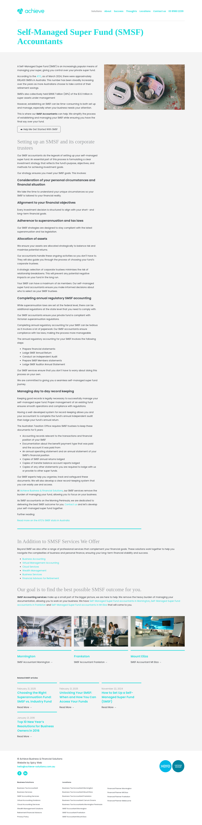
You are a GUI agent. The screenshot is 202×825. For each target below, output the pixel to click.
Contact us (159, 11)
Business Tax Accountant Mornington (77, 788)
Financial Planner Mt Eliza (117, 792)
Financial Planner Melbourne (119, 800)
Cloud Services (30, 566)
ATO (39, 76)
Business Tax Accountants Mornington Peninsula (82, 804)
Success (118, 11)
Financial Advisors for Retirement (40, 578)
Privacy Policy (23, 816)
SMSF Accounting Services (28, 796)
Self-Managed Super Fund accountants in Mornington (120, 601)
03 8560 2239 (176, 11)
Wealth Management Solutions (30, 808)
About (107, 11)
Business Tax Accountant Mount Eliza (77, 792)
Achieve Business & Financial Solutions (41, 490)
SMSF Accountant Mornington (74, 808)
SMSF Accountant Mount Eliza (74, 816)
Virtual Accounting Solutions (28, 800)
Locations (145, 11)
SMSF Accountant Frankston (73, 812)
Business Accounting (33, 559)
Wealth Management (34, 570)
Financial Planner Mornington (119, 788)
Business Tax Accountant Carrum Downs (79, 800)
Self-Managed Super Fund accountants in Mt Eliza (79, 604)
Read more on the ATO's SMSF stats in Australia (43, 520)
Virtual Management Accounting (40, 562)
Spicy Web (36, 762)
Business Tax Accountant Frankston (76, 796)
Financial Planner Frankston (118, 796)
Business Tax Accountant (27, 788)
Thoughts (131, 11)
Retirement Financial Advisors (29, 812)
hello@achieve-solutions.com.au (36, 766)
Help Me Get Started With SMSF (39, 129)
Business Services (32, 574)
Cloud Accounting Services (28, 804)
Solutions (96, 11)
